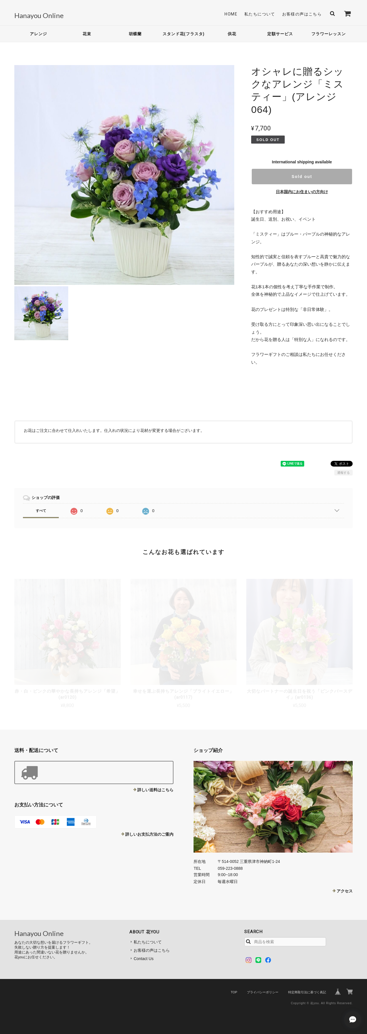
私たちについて (259, 14)
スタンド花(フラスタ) (183, 34)
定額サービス (280, 34)
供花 (232, 34)
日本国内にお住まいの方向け (302, 191)
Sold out (302, 176)
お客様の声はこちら (302, 14)
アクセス (345, 891)
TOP (234, 992)
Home (231, 14)
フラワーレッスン (328, 34)
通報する (343, 472)
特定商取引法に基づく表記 (307, 992)
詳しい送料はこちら (155, 790)
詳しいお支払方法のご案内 (149, 834)
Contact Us (143, 958)
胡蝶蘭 (135, 34)
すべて (41, 511)
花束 (87, 34)
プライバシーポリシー (262, 992)
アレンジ (38, 34)
